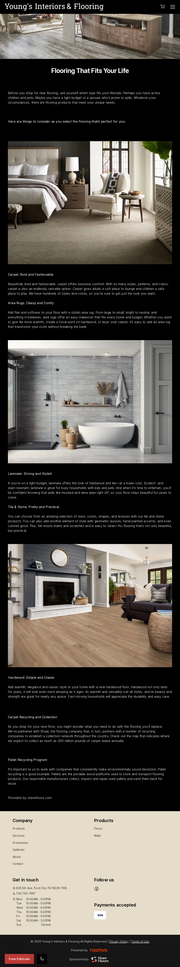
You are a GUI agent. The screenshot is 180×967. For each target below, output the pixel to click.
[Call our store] (42, 959)
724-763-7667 (26, 893)
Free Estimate (19, 959)
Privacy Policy (119, 941)
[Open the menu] (172, 6)
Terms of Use (140, 941)
